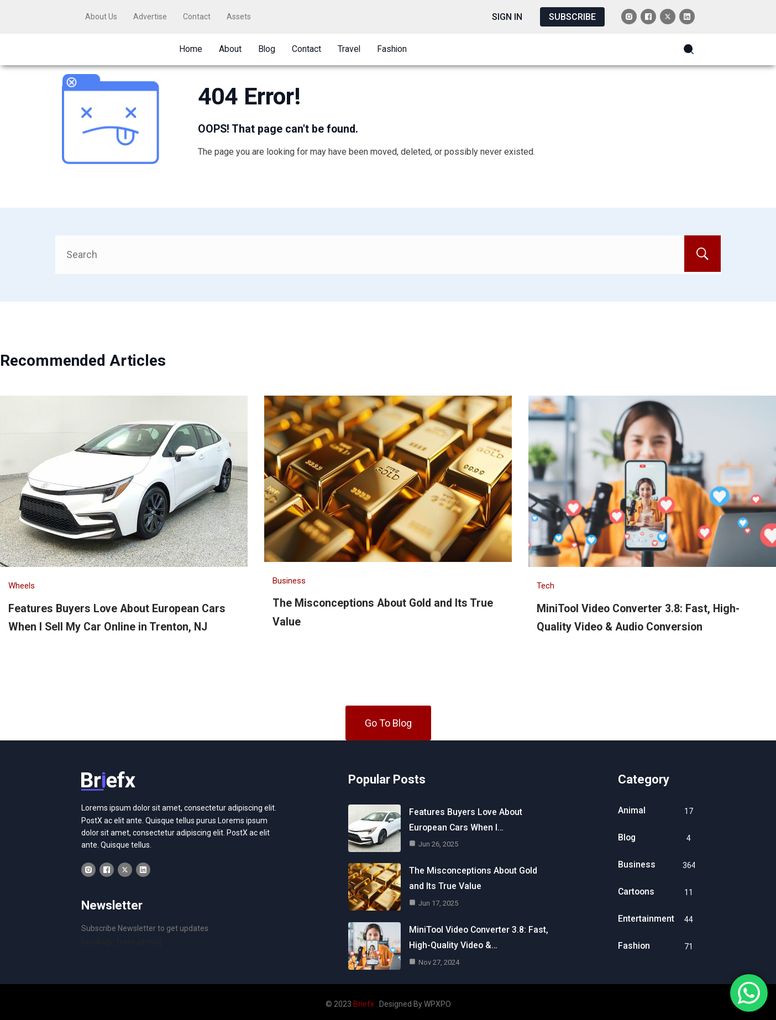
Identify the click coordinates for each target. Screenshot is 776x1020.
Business (289, 577)
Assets (239, 16)
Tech (545, 582)
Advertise (150, 16)
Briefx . (365, 1001)
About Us (101, 16)
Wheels (21, 582)
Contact (197, 16)
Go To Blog (388, 719)
